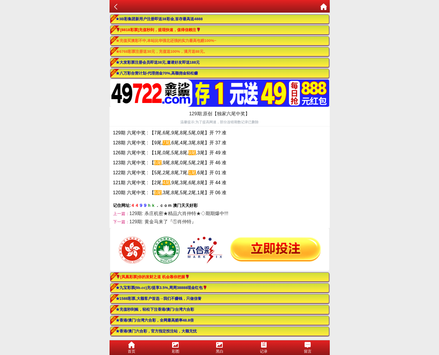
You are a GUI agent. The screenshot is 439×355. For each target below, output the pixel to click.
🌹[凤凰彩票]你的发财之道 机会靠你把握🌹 (153, 277)
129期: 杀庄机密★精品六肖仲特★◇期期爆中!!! (178, 213)
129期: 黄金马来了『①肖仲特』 (162, 221)
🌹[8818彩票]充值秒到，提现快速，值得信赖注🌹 (158, 30)
